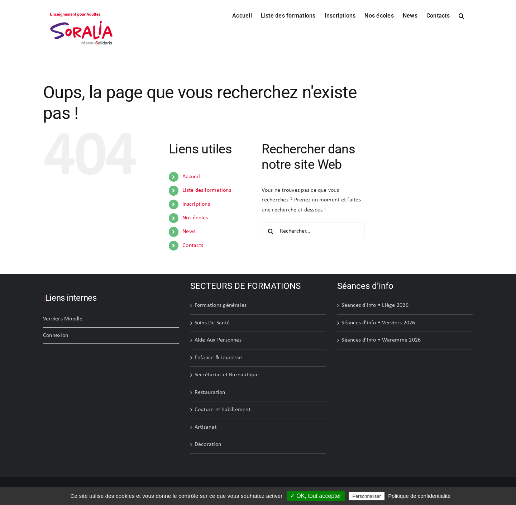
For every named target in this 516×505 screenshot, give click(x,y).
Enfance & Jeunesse (218, 358)
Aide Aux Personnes (218, 340)
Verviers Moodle (63, 319)
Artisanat (205, 427)
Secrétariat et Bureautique (227, 375)
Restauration (210, 392)
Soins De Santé (212, 323)
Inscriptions (196, 204)
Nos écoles (195, 218)
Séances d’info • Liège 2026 (374, 305)
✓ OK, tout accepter (315, 496)
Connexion (55, 335)
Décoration (208, 444)
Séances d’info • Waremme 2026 (381, 340)
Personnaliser (366, 496)
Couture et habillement (222, 410)
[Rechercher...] (313, 231)
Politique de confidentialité (419, 496)
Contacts (192, 245)
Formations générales (221, 305)
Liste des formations (206, 190)
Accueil (191, 177)
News (188, 231)
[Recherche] (271, 231)
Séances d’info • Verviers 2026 (378, 323)
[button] (461, 15)
